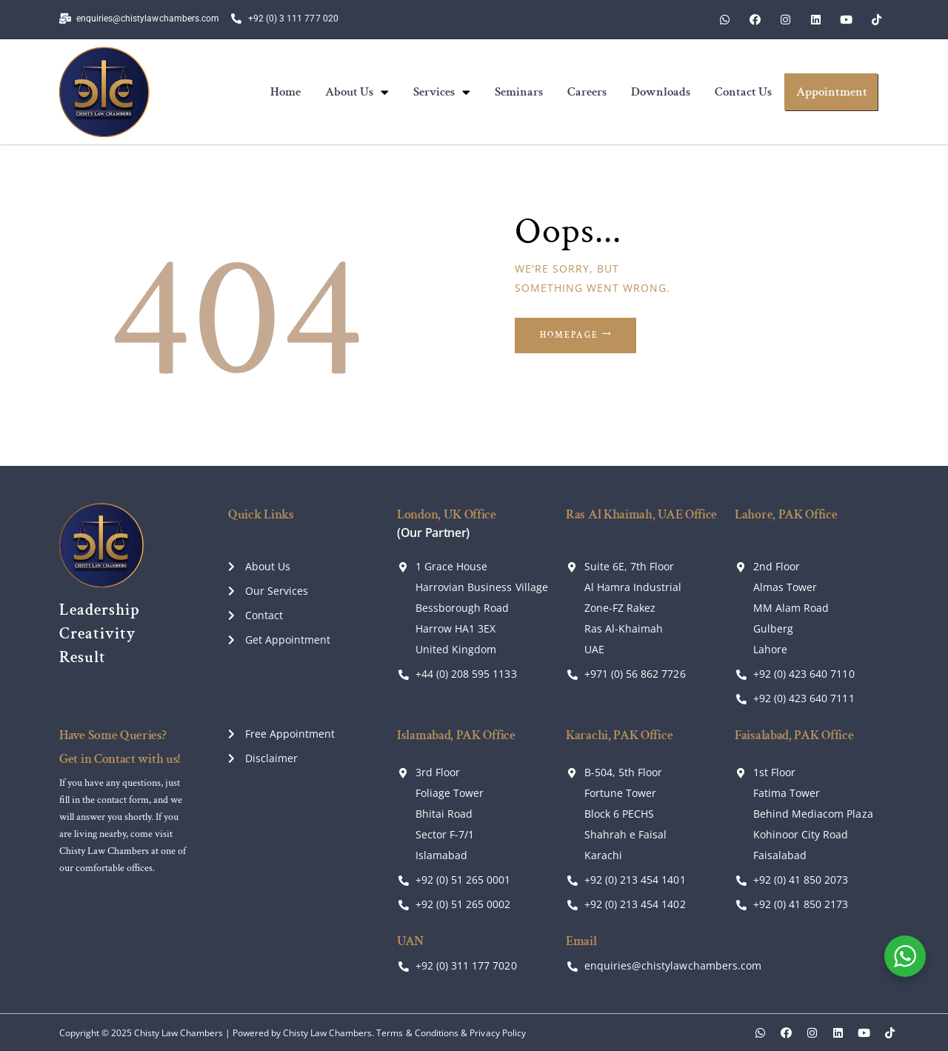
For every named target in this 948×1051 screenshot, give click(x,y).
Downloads (660, 92)
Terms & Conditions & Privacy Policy (450, 1033)
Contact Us (743, 92)
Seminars (519, 92)
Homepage (572, 335)
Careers (587, 92)
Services (441, 92)
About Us (357, 92)
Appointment (831, 92)
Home (285, 92)
